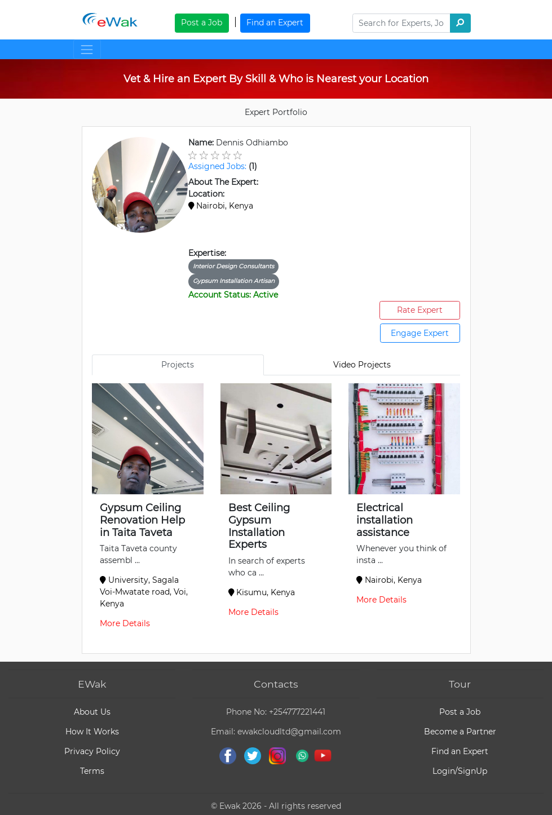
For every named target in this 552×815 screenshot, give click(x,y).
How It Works (92, 732)
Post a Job (201, 22)
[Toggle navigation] (87, 49)
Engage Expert (420, 333)
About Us (92, 712)
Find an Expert (274, 22)
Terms (92, 771)
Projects (177, 365)
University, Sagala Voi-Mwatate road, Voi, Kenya (144, 592)
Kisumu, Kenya (261, 592)
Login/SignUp (459, 771)
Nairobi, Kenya (221, 206)
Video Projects (362, 365)
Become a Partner (460, 732)
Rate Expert (420, 310)
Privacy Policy (92, 751)
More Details (125, 623)
